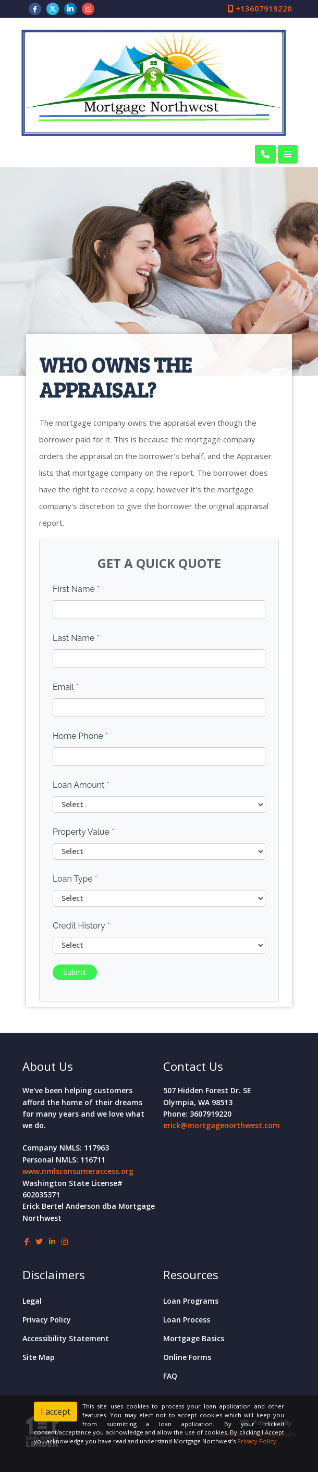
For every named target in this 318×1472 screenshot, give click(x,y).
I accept (55, 1411)
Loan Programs (190, 1301)
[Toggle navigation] (288, 154)
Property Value (83, 832)
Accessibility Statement (65, 1338)
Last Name (76, 638)
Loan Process (186, 1320)
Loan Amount (81, 785)
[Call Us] (265, 154)
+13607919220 (260, 8)
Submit (75, 972)
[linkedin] (70, 8)
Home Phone (80, 736)
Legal (32, 1301)
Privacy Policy (46, 1320)
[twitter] (52, 8)
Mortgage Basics (193, 1338)
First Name (76, 589)
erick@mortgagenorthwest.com (221, 1125)
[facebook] (35, 8)
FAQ (170, 1376)
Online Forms (187, 1357)
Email (66, 687)
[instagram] (88, 8)
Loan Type (75, 879)
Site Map (38, 1357)
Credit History (81, 926)
